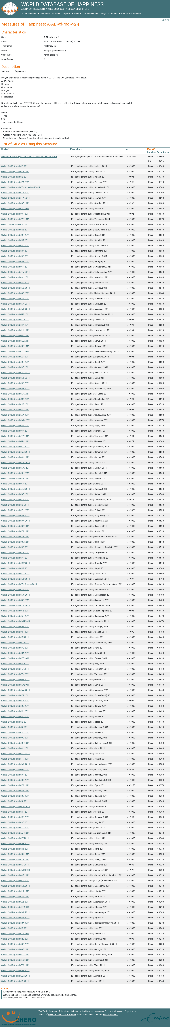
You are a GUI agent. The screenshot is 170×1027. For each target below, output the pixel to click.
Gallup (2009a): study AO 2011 (15, 822)
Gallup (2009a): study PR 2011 (15, 388)
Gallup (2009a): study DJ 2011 (15, 473)
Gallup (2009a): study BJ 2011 (15, 854)
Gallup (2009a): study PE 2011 (15, 648)
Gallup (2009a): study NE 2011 (15, 425)
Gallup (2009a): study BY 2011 (15, 790)
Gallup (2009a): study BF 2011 (15, 743)
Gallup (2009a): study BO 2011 (15, 706)
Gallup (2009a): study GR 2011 (15, 632)
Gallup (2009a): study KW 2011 (15, 462)
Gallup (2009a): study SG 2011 (15, 600)
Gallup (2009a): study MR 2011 (15, 309)
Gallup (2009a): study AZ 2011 (15, 902)
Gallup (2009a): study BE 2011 (15, 346)
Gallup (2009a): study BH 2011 (15, 775)
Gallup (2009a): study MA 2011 (15, 690)
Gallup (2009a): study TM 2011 (15, 272)
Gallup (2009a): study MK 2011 (15, 886)
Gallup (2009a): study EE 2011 (15, 658)
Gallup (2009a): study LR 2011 (15, 891)
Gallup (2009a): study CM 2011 (15, 806)
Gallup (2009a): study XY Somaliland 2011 (20, 187)
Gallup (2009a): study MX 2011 (15, 288)
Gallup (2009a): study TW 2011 (15, 198)
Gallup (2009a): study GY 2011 (15, 526)
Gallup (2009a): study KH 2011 (15, 616)
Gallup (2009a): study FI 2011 (15, 319)
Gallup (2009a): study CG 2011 (15, 880)
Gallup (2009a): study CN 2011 (15, 235)
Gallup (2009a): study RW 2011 (15, 563)
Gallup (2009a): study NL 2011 (15, 245)
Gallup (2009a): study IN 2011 (15, 637)
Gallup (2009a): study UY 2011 (15, 441)
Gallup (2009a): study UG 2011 (15, 737)
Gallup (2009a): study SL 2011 (15, 954)
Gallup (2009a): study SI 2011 (15, 727)
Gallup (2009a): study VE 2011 (15, 219)
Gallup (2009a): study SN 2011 (15, 431)
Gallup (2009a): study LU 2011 (15, 330)
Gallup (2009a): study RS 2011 (15, 939)
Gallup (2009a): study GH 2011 (15, 483)
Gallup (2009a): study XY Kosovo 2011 (19, 584)
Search (56, 13)
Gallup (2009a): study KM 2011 (15, 452)
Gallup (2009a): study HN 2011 (15, 325)
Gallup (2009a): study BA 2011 (15, 923)
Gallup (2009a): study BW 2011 (15, 521)
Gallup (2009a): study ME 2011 (15, 912)
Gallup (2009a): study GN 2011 (15, 679)
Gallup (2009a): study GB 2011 (15, 293)
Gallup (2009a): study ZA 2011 (15, 415)
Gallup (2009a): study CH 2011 (15, 267)
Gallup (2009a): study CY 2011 (15, 457)
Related (77, 13)
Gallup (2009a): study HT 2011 (15, 849)
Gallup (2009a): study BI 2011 (15, 801)
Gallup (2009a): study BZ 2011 (15, 494)
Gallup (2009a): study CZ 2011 (15, 610)
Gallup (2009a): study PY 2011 (15, 261)
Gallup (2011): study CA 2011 (14, 224)
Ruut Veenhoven (110, 1014)
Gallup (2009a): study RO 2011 (15, 817)
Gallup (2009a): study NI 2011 (15, 505)
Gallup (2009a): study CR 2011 (15, 214)
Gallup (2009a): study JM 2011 (15, 372)
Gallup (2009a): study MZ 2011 (15, 764)
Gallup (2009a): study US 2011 (15, 314)
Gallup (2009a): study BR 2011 (15, 362)
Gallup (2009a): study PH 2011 (15, 558)
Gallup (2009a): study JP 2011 (15, 404)
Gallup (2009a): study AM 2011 (15, 976)
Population (76, 149)
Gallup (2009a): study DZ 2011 (15, 917)
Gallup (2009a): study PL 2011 (15, 510)
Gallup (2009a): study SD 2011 (15, 573)
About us (113, 13)
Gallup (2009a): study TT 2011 (15, 351)
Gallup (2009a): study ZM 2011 (15, 489)
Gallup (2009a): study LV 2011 (15, 685)
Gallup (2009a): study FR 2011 (15, 478)
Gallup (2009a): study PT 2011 (15, 626)
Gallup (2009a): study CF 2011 (15, 875)
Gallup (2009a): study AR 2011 (15, 356)
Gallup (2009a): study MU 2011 (15, 579)
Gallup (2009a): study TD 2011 (15, 827)
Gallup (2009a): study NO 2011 (15, 256)
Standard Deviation (158, 152)
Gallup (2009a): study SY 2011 (15, 896)
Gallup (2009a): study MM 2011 (15, 420)
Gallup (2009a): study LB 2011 (15, 960)
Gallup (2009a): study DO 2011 (15, 547)
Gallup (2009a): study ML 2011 (15, 378)
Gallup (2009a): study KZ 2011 (15, 499)
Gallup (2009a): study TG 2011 (15, 965)
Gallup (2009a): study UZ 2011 (15, 399)
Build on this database (131, 13)
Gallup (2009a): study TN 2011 (15, 759)
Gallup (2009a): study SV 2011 (15, 298)
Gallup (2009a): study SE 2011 (15, 203)
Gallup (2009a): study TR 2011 (15, 859)
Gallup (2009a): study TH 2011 (15, 192)
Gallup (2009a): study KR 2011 (15, 695)
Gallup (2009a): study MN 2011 (15, 621)
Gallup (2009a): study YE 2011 (15, 933)
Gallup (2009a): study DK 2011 (15, 251)
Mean (151, 149)
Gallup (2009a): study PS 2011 (15, 970)
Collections (45, 13)
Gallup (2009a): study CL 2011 (15, 542)
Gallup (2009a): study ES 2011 (15, 531)
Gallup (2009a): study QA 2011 (15, 653)
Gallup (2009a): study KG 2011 (15, 552)
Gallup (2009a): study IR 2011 (15, 928)
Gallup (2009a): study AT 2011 (15, 208)
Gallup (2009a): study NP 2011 (15, 568)
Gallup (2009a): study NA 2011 (15, 240)
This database (30, 13)
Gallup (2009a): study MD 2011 (15, 870)
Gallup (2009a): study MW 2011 (15, 468)
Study (5, 149)
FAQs (103, 13)
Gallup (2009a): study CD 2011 (15, 944)
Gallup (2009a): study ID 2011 (15, 282)
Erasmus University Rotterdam (62, 1014)
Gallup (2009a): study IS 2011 (15, 166)
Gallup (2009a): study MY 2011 (15, 304)
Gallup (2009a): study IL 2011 (15, 722)
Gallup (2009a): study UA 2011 (15, 769)
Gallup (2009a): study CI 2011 (15, 642)
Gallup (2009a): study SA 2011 (15, 589)
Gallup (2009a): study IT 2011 (15, 663)
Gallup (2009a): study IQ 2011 (15, 981)
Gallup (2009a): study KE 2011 (15, 341)
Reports (66, 13)
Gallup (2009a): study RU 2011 (15, 716)
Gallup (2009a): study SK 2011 (15, 700)
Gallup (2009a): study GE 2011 (15, 949)
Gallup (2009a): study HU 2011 (15, 711)
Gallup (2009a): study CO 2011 (15, 446)
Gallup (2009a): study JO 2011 (15, 732)
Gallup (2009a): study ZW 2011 (15, 605)
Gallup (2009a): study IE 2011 (15, 177)
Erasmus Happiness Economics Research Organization (110, 1011)
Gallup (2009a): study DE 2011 (15, 367)
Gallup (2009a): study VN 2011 (15, 674)
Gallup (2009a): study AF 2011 (15, 833)
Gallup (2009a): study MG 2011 (15, 595)
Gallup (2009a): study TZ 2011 (15, 436)
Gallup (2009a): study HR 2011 (15, 812)
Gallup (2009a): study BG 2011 (15, 796)
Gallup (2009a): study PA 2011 (15, 182)
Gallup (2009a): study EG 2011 (15, 785)
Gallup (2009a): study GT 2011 (15, 335)
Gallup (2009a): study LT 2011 (15, 864)
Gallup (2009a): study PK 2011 (15, 843)
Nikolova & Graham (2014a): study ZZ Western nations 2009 (29, 156)
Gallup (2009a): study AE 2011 (15, 536)
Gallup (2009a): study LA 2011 (15, 171)
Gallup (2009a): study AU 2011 (15, 277)
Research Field (91, 13)
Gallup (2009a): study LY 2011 (15, 838)
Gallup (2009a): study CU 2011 (15, 748)
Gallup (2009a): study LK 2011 (15, 394)
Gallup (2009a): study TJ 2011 (15, 669)
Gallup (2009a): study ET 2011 (15, 907)
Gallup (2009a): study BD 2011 (15, 780)
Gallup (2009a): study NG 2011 (15, 383)
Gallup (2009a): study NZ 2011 (15, 229)
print (165, 20)
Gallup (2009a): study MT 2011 (15, 753)
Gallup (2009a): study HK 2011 (15, 515)
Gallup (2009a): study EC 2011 (15, 409)
